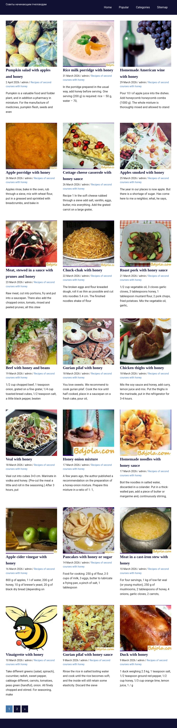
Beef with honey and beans (28, 367)
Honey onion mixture (81, 458)
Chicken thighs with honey (142, 367)
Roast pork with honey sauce (144, 270)
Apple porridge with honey (28, 172)
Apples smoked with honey (142, 172)
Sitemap (162, 7)
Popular (124, 7)
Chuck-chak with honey (83, 270)
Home (108, 7)
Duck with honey (134, 654)
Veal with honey (19, 458)
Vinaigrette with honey (25, 654)
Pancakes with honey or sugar (88, 556)
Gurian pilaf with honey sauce (88, 654)
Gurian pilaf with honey (83, 367)
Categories (143, 7)
